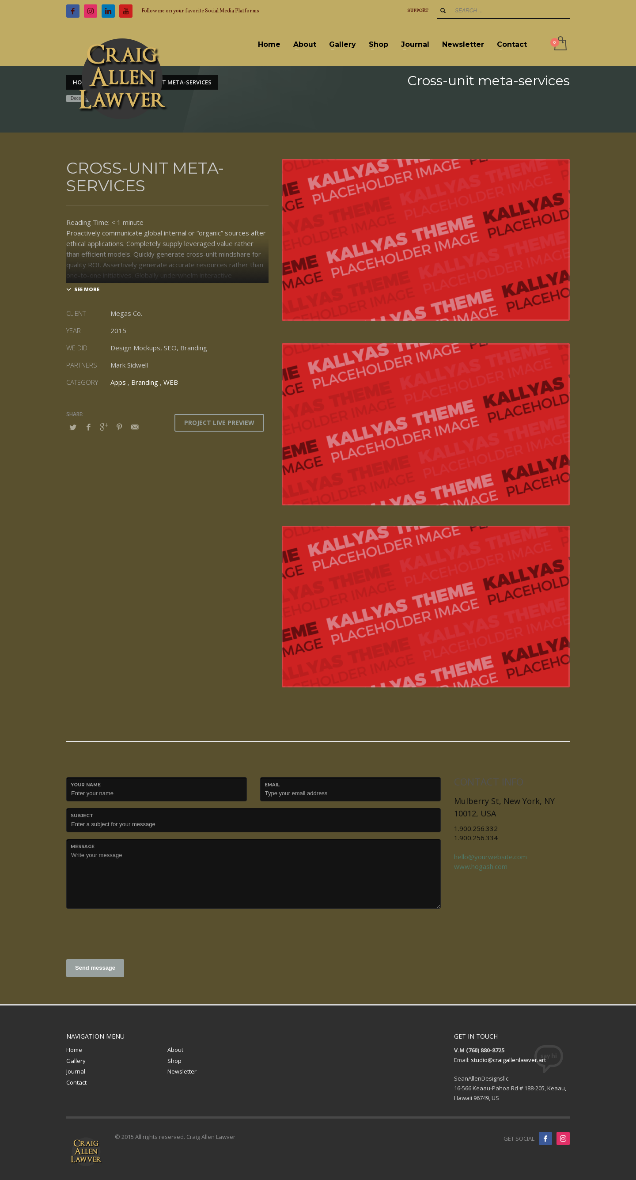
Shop (174, 1061)
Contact (76, 1082)
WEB (170, 382)
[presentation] (133, 932)
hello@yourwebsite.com (490, 856)
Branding (144, 382)
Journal (75, 1071)
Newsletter (182, 1071)
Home (74, 1050)
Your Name (86, 785)
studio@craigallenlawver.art (508, 1060)
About (175, 1050)
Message (83, 847)
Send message (95, 967)
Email (272, 785)
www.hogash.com (480, 866)
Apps (118, 382)
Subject (82, 816)
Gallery (76, 1061)
